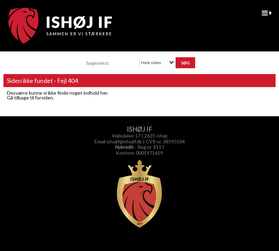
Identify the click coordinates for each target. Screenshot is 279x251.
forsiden (44, 97)
